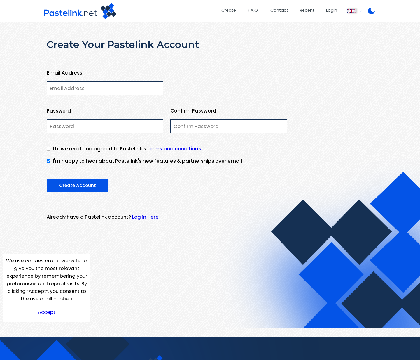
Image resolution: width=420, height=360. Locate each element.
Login (331, 10)
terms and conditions (174, 148)
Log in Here (145, 216)
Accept (46, 312)
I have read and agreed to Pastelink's (127, 148)
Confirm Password (193, 110)
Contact (279, 10)
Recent (307, 10)
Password (59, 110)
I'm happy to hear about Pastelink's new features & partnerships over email (147, 161)
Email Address (64, 72)
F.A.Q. (253, 10)
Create (228, 10)
